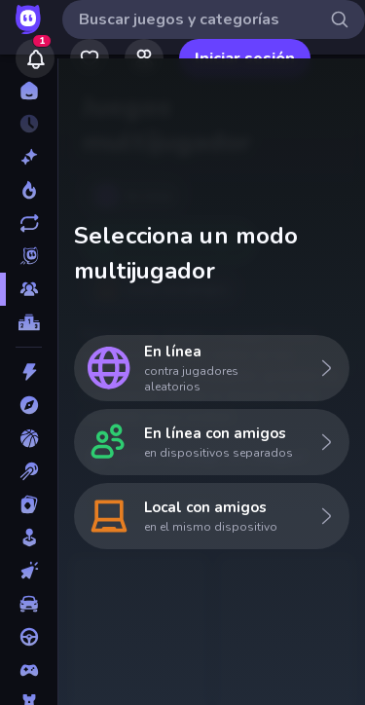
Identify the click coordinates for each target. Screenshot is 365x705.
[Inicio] (28, 90)
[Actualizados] (28, 223)
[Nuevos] (28, 156)
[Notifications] (35, 58)
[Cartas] (28, 504)
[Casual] (28, 537)
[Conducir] (28, 636)
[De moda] (28, 189)
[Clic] (28, 570)
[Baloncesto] (28, 438)
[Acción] (28, 372)
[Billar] (28, 471)
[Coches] (28, 603)
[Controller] (28, 669)
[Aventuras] (28, 405)
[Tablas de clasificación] (28, 322)
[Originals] (28, 256)
